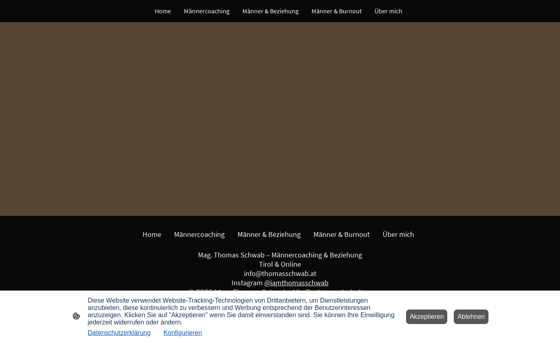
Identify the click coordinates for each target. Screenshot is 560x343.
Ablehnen (471, 316)
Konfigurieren (183, 332)
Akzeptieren (427, 316)
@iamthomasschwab (296, 282)
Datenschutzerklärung (119, 332)
